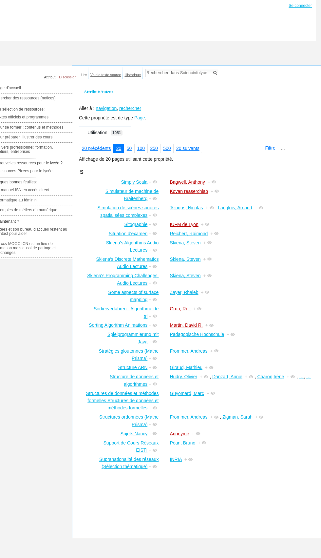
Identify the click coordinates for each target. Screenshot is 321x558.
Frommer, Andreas (188, 351)
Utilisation (105, 132)
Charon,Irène (270, 376)
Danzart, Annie (227, 376)
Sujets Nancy (134, 433)
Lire (84, 75)
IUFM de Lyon (184, 224)
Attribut (50, 77)
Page (139, 117)
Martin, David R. (186, 325)
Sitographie (135, 224)
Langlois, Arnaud (235, 207)
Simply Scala (134, 182)
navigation (106, 108)
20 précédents (96, 148)
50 (129, 148)
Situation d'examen (128, 233)
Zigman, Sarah (237, 417)
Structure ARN (132, 367)
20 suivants (187, 148)
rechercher (130, 108)
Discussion (67, 77)
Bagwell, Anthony (187, 182)
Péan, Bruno (182, 442)
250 (154, 148)
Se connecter (300, 5)
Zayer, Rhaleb (184, 292)
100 (141, 148)
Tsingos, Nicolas (186, 207)
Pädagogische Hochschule (197, 334)
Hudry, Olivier (183, 376)
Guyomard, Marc (187, 393)
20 (119, 148)
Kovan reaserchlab (189, 191)
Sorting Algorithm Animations (118, 325)
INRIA (176, 459)
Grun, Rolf (180, 308)
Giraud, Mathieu (186, 367)
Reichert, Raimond (189, 233)
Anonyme (179, 433)
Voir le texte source (105, 75)
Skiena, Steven (185, 242)
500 (167, 148)
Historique (132, 75)
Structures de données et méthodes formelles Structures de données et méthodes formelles (122, 401)
